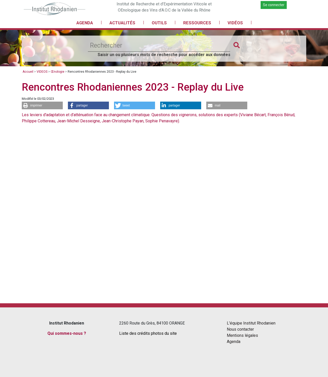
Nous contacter (240, 329)
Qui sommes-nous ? (66, 333)
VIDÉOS (235, 22)
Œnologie (57, 71)
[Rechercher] (159, 45)
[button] (42, 105)
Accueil (28, 71)
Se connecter (273, 5)
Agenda (233, 341)
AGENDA (84, 22)
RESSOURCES (197, 22)
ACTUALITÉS (122, 22)
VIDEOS (42, 71)
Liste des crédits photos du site (148, 333)
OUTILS (159, 22)
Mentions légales (242, 335)
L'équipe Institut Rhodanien (251, 323)
